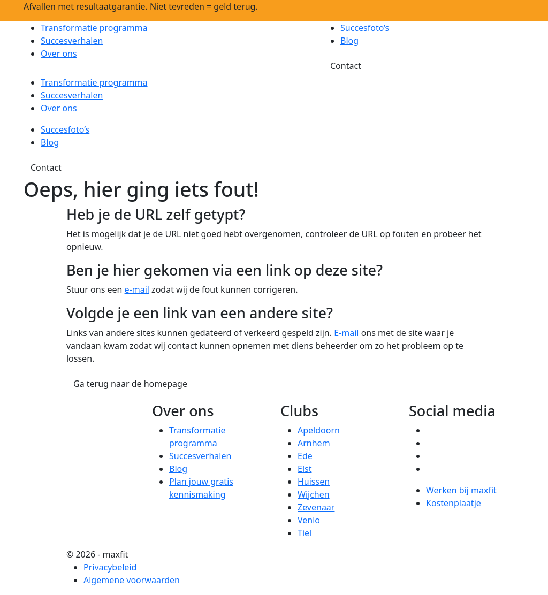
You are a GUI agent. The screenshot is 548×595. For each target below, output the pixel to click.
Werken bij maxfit (461, 490)
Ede (305, 456)
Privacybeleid (109, 567)
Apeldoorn (319, 430)
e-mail (137, 289)
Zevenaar (316, 507)
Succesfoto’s (364, 28)
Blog (349, 41)
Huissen (314, 481)
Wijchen (314, 494)
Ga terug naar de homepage (130, 384)
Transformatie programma (94, 28)
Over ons (59, 53)
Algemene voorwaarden (131, 580)
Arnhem (314, 443)
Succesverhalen (72, 41)
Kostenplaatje (453, 503)
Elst (304, 469)
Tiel (304, 533)
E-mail (346, 333)
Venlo (309, 520)
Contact (345, 66)
